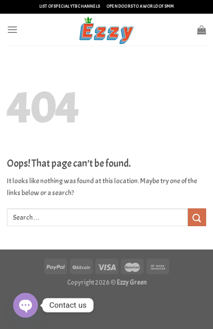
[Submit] (197, 217)
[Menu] (12, 29)
